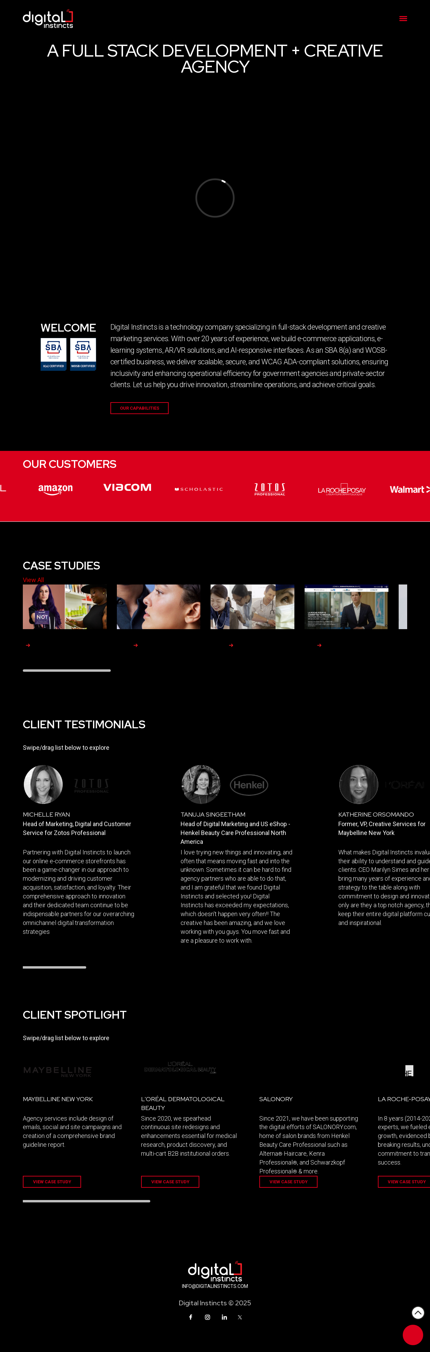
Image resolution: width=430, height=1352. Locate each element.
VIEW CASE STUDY (52, 1181)
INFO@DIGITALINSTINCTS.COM (215, 1286)
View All (33, 579)
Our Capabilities (139, 408)
